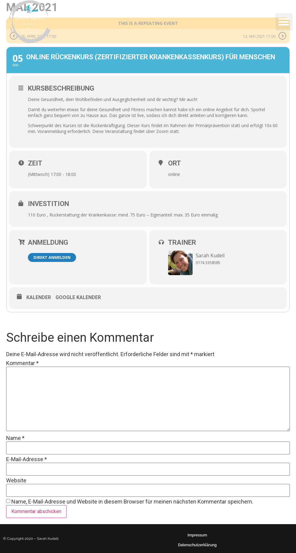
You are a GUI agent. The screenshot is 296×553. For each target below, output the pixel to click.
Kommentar (22, 363)
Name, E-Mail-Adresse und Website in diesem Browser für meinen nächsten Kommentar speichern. (132, 501)
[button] (284, 22)
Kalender (38, 297)
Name (15, 438)
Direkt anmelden (52, 257)
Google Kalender (78, 297)
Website (16, 480)
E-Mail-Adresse (26, 459)
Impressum (197, 535)
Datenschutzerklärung (197, 545)
